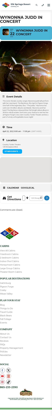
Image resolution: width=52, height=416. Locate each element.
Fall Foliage (5, 319)
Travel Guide (6, 312)
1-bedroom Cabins (9, 254)
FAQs (2, 344)
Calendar (13, 188)
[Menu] (48, 5)
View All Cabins (7, 250)
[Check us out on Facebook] (2, 370)
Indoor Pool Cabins (9, 261)
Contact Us (5, 337)
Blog (2, 305)
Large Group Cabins (10, 268)
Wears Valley (6, 294)
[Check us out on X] (8, 370)
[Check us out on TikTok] (8, 382)
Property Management (11, 348)
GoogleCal (27, 188)
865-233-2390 (9, 387)
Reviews (4, 341)
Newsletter (5, 355)
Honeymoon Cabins (10, 265)
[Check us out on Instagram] (2, 382)
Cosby (3, 290)
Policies (4, 351)
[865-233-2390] (42, 5)
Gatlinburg (5, 283)
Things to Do (6, 308)
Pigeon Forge (7, 286)
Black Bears (6, 315)
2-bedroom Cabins (9, 258)
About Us (4, 334)
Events (3, 322)
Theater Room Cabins (11, 272)
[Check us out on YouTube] (2, 376)
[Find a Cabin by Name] (36, 5)
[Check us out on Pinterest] (8, 376)
